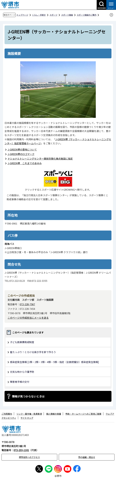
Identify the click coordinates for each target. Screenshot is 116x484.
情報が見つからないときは (28, 396)
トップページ (22, 14)
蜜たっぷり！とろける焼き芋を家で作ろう (33, 352)
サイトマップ (27, 417)
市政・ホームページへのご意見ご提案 (83, 413)
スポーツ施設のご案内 (86, 14)
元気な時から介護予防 (22, 372)
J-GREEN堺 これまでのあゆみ (25, 163)
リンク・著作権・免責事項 (29, 413)
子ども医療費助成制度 (22, 342)
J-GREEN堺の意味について (22, 149)
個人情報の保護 (53, 413)
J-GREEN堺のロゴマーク (21, 154)
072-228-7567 (27, 304)
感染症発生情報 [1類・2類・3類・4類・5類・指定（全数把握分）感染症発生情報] (54, 362)
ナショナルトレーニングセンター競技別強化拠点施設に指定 (40, 158)
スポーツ (53, 14)
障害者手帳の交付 (19, 381)
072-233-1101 (21, 450)
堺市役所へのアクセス (29, 457)
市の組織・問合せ (86, 457)
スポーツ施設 (67, 14)
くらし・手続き (39, 14)
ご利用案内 (7, 413)
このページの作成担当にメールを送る (28, 317)
